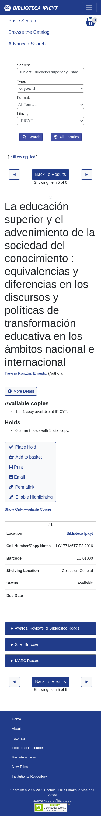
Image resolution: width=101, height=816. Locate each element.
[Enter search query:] (50, 72)
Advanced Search (27, 43)
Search (31, 137)
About (16, 729)
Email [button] (17, 477)
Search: (50, 69)
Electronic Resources (28, 748)
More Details (21, 391)
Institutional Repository (29, 776)
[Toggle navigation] (89, 7)
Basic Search (22, 21)
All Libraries (66, 137)
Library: (50, 118)
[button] (30, 447)
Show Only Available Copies (28, 509)
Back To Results (50, 174)
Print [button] (16, 467)
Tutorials (18, 738)
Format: (50, 102)
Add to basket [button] (25, 457)
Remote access (24, 757)
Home (16, 719)
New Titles (20, 767)
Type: (50, 86)
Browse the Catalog (29, 32)
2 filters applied (22, 157)
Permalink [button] (21, 487)
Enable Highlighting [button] (31, 497)
